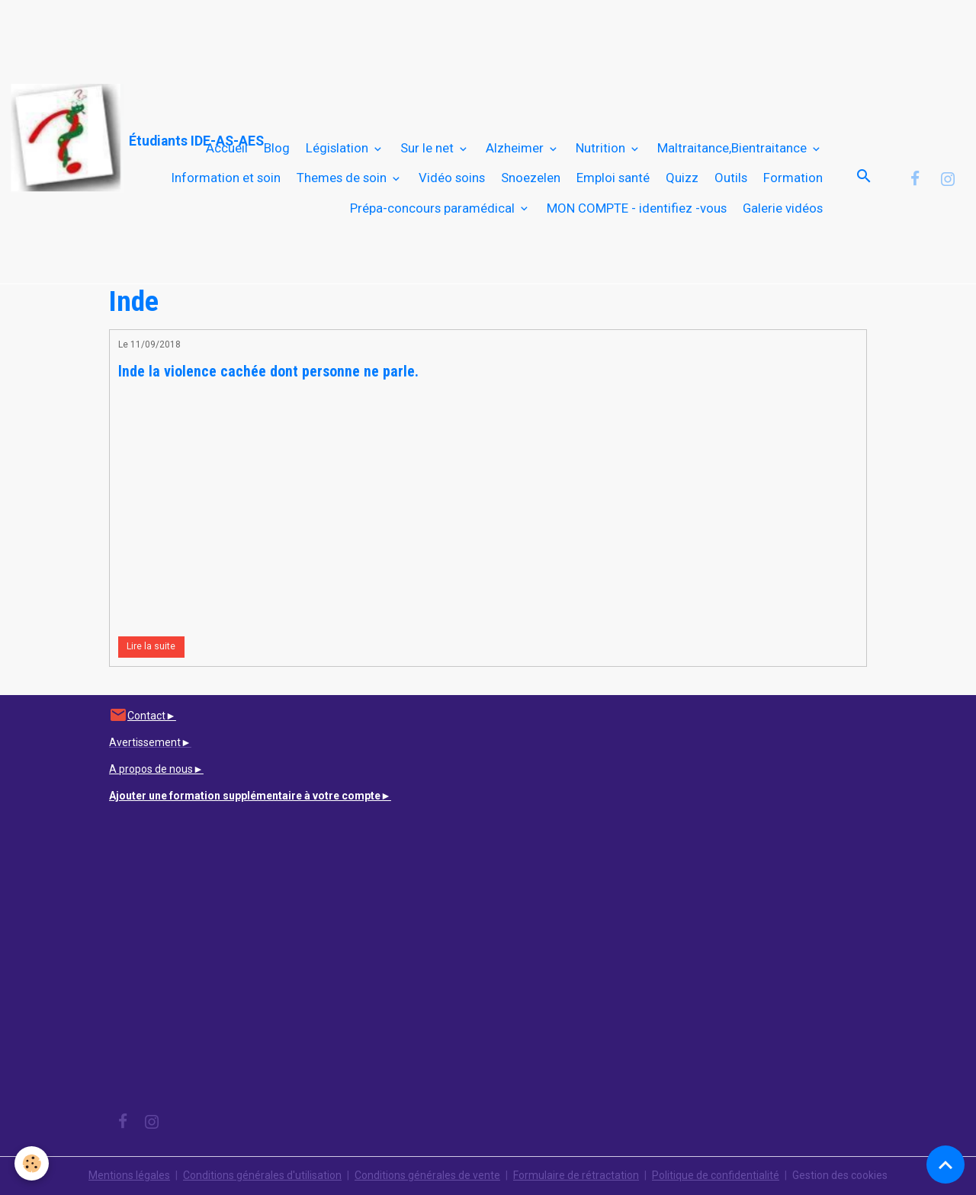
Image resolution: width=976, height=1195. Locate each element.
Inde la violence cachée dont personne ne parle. (268, 371)
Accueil (227, 147)
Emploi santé (613, 177)
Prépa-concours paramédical (434, 208)
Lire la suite (151, 646)
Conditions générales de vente (427, 1175)
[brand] (81, 138)
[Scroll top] (945, 1164)
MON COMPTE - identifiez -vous (637, 208)
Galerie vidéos (783, 208)
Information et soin (226, 177)
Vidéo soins (452, 177)
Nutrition (602, 147)
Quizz (682, 177)
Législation (338, 147)
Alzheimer (516, 147)
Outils (730, 177)
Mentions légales (129, 1175)
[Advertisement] (277, 34)
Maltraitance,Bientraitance (733, 147)
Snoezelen (530, 177)
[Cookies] (32, 1163)
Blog (277, 147)
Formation (793, 177)
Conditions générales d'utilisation (262, 1175)
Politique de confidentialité (715, 1175)
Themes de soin (343, 177)
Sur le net (428, 147)
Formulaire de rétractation (576, 1175)
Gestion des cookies (840, 1175)
